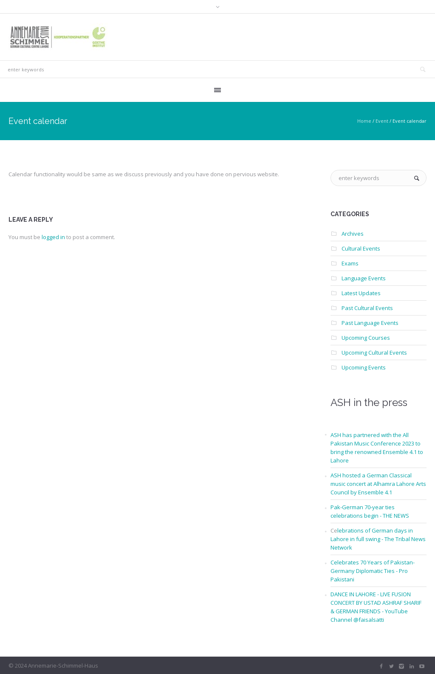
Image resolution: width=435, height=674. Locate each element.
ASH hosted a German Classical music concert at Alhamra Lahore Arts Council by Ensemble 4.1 (378, 483)
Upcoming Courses (366, 337)
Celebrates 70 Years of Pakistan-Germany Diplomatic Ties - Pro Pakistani (372, 570)
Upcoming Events (364, 367)
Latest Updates (361, 293)
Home (364, 121)
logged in (53, 237)
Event (382, 121)
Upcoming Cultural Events (374, 352)
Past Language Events (370, 323)
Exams (350, 263)
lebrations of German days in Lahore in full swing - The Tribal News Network (378, 539)
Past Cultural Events (367, 308)
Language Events (364, 278)
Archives (353, 233)
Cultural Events (361, 248)
